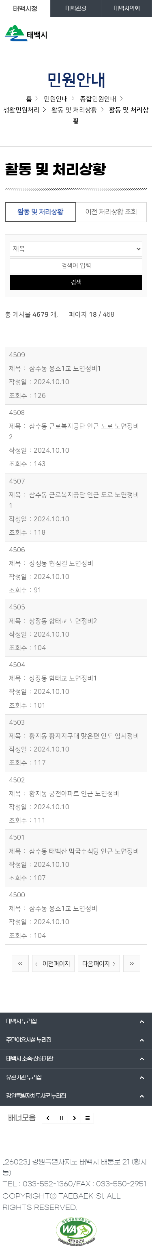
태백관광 (75, 8)
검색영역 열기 (124, 35)
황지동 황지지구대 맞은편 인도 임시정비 (84, 736)
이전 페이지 (51, 964)
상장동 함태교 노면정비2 (63, 621)
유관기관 (23, 1077)
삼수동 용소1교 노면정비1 (65, 368)
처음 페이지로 (20, 963)
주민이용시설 (28, 1040)
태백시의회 (126, 8)
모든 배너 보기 (87, 1118)
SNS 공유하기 (142, 173)
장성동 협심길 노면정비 (61, 563)
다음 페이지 (100, 964)
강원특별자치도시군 (36, 1096)
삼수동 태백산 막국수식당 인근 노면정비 (84, 851)
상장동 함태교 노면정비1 (63, 678)
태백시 (21, 1021)
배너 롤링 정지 (61, 1118)
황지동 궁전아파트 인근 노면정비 (74, 793)
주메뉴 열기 (140, 35)
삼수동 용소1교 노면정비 (63, 908)
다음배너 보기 (74, 1118)
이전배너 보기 (48, 1118)
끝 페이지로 (131, 963)
